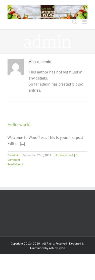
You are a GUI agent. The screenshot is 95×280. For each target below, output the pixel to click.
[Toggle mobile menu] (84, 21)
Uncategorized (64, 155)
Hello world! (19, 124)
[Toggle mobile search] (74, 21)
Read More (14, 164)
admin (16, 155)
